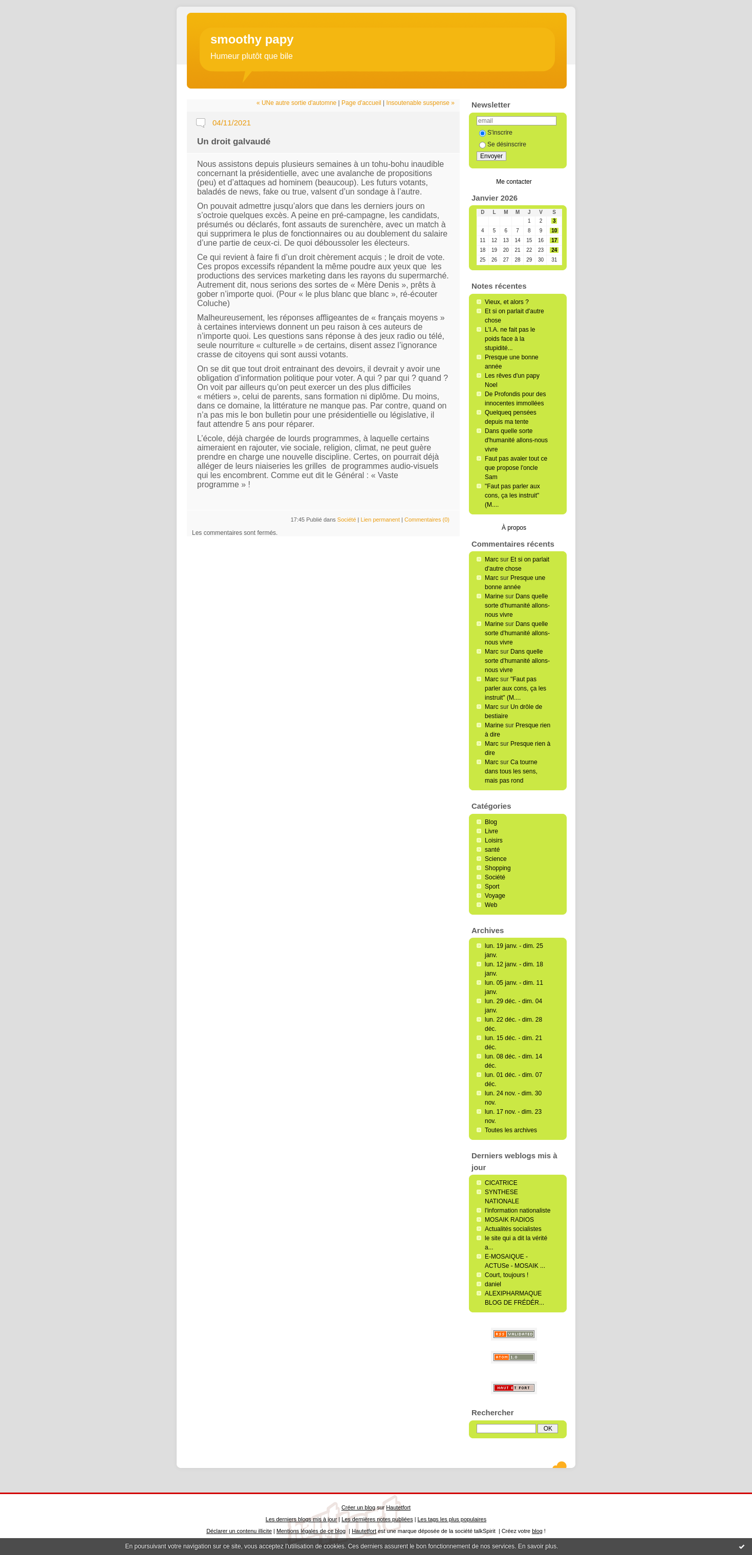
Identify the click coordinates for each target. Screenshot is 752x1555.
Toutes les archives (511, 1130)
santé (492, 849)
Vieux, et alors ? (507, 302)
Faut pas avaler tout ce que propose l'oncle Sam (516, 468)
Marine (494, 596)
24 (554, 250)
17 (554, 240)
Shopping (498, 868)
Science (496, 858)
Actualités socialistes (513, 1229)
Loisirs (494, 840)
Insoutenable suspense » (420, 102)
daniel (493, 1284)
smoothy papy (252, 39)
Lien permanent (380, 519)
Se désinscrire (502, 144)
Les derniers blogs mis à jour (301, 1519)
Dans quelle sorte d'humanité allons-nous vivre (516, 440)
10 (554, 230)
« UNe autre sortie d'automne (296, 102)
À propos (514, 527)
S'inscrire (495, 132)
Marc (492, 559)
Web (491, 905)
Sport (492, 886)
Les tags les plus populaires (452, 1519)
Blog (491, 822)
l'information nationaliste (517, 1210)
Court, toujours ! (506, 1275)
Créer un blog (358, 1507)
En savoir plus (537, 1546)
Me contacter (513, 181)
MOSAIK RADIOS (509, 1219)
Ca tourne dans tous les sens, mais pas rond (511, 771)
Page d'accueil (361, 102)
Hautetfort (398, 1507)
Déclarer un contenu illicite (239, 1531)
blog (537, 1531)
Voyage (495, 895)
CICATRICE (501, 1182)
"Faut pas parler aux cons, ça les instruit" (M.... (512, 495)
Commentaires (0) (426, 519)
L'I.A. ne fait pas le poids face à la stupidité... (510, 339)
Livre (491, 831)
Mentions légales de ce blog (311, 1531)
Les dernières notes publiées (377, 1519)
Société (495, 877)
